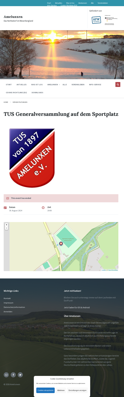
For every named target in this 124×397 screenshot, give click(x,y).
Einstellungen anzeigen (77, 390)
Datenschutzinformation (14, 307)
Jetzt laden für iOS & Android (77, 307)
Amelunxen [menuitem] (82, 3)
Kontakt (7, 298)
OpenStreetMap (113, 270)
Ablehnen (61, 390)
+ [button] (6, 224)
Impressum (8, 302)
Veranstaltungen (20, 102)
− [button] (6, 228)
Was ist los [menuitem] (70, 3)
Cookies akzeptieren (45, 390)
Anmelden (8, 311)
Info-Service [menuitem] (52, 5)
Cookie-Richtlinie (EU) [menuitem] (69, 5)
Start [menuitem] (49, 3)
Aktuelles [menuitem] (58, 3)
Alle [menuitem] (92, 3)
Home (6, 102)
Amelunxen (14, 16)
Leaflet (104, 270)
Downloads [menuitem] (37, 92)
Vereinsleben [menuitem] (103, 3)
